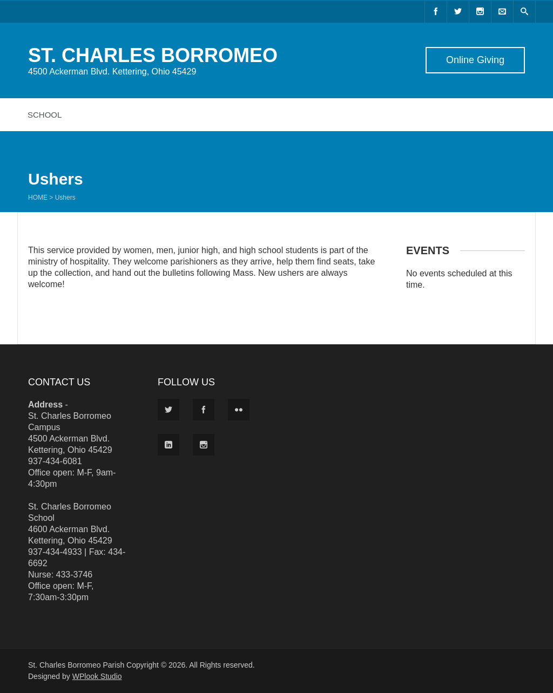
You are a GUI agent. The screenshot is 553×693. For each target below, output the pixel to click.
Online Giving (475, 60)
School (45, 114)
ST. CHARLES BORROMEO (153, 55)
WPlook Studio (97, 676)
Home (38, 197)
